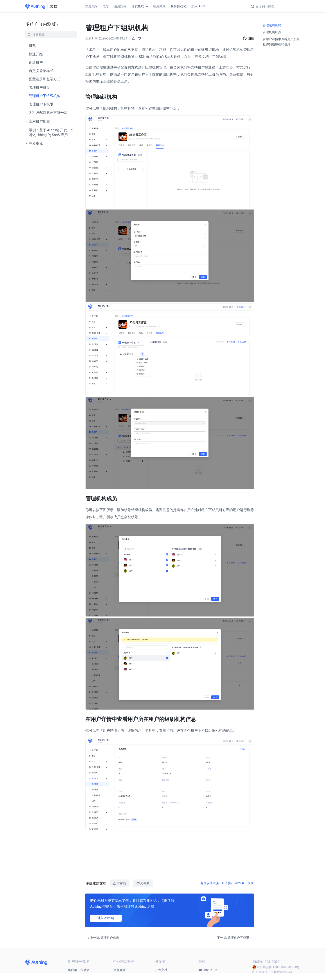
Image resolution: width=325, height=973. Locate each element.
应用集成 (159, 6)
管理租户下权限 (41, 104)
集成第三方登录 (78, 969)
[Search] (274, 6)
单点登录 (119, 969)
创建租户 (36, 62)
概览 (32, 46)
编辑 (251, 38)
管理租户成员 (39, 87)
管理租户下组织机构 (44, 96)
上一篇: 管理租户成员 (102, 937)
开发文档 (161, 969)
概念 (106, 6)
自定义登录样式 (41, 71)
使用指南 (120, 6)
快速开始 (91, 6)
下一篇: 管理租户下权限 (235, 937)
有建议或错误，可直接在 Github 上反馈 (227, 883)
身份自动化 (178, 6)
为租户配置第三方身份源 (48, 112)
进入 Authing (105, 917)
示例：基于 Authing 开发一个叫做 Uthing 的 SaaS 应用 (51, 132)
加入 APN (198, 6)
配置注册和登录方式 (44, 79)
